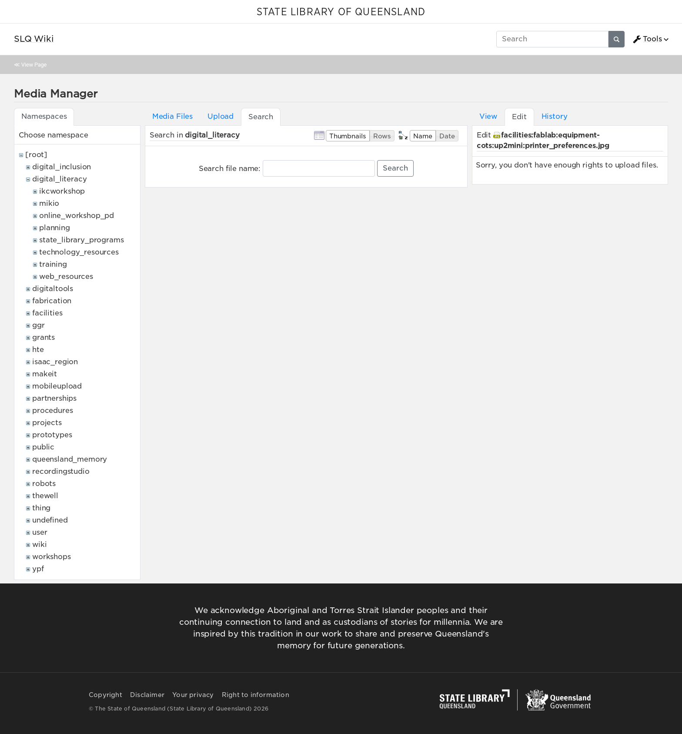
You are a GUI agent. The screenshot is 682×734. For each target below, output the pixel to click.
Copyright (105, 694)
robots (44, 483)
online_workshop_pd (76, 215)
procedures (52, 410)
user (39, 532)
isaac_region (55, 362)
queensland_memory (69, 459)
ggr (38, 325)
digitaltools (52, 289)
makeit (44, 374)
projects (47, 423)
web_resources (66, 276)
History (555, 116)
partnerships (54, 398)
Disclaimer (147, 694)
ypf (38, 569)
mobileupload (57, 386)
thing (41, 508)
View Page (34, 64)
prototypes (52, 435)
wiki (39, 544)
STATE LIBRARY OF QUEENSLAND (341, 12)
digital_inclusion (61, 167)
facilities (47, 313)
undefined (50, 520)
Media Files (172, 116)
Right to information (255, 694)
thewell (45, 496)
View (488, 116)
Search (395, 168)
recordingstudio (61, 471)
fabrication (51, 301)
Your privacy (193, 694)
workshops (51, 557)
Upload (220, 116)
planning (54, 228)
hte (38, 349)
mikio (49, 203)
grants (43, 337)
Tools (647, 39)
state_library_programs (81, 240)
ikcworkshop (62, 191)
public (43, 447)
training (53, 264)
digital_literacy (59, 179)
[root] (36, 155)
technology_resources (79, 252)
